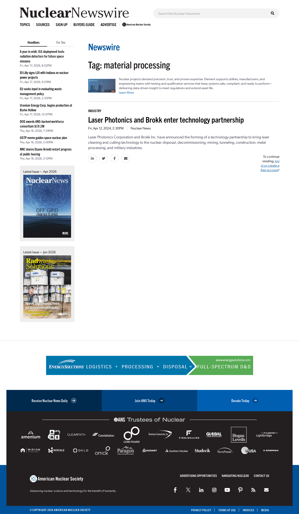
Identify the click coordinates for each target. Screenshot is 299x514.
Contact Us (261, 475)
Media (265, 510)
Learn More (126, 92)
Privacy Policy (201, 510)
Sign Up (61, 24)
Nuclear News (141, 128)
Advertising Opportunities (198, 475)
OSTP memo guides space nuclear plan (43, 137)
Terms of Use (227, 510)
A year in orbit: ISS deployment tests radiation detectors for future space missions (42, 56)
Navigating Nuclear (235, 475)
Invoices (248, 510)
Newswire (104, 46)
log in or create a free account (270, 165)
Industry (94, 111)
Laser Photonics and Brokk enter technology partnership (166, 119)
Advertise (108, 24)
